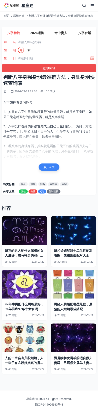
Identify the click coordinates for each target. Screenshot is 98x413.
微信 (23, 191)
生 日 (10, 58)
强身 (23, 184)
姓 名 (10, 42)
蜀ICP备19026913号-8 (49, 404)
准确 (33, 184)
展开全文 (49, 167)
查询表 (53, 184)
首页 (6, 16)
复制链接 (53, 191)
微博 (33, 191)
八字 (64, 184)
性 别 (10, 50)
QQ (42, 191)
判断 (42, 184)
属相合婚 (18, 16)
